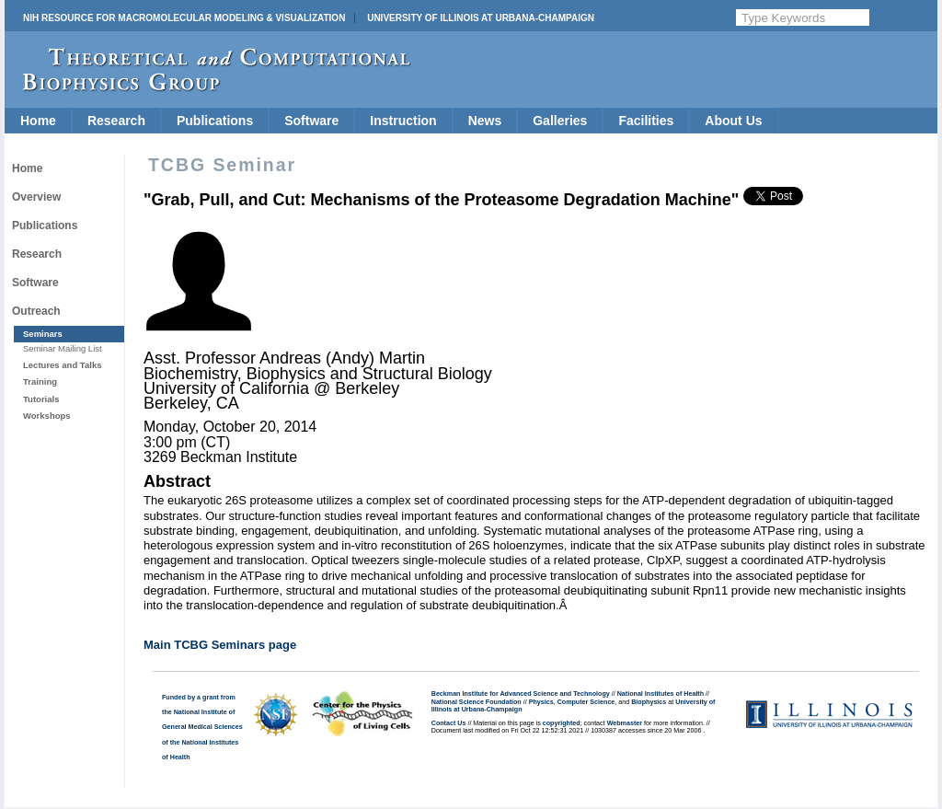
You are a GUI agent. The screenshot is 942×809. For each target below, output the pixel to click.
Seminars (43, 334)
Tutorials (41, 399)
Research (116, 120)
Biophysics (648, 702)
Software (311, 120)
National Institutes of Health (660, 694)
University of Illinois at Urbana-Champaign (480, 18)
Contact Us (448, 723)
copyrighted (561, 723)
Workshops (47, 415)
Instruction (403, 120)
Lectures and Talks (62, 365)
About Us (733, 120)
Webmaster (624, 723)
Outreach (36, 311)
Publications (215, 120)
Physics (541, 702)
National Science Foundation (476, 702)
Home (38, 120)
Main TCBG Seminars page (220, 645)
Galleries (560, 120)
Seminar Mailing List (62, 348)
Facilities (645, 120)
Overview (36, 197)
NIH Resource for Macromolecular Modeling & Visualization (184, 18)
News (485, 120)
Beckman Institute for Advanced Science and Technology (520, 694)
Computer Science (586, 702)
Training (40, 381)
